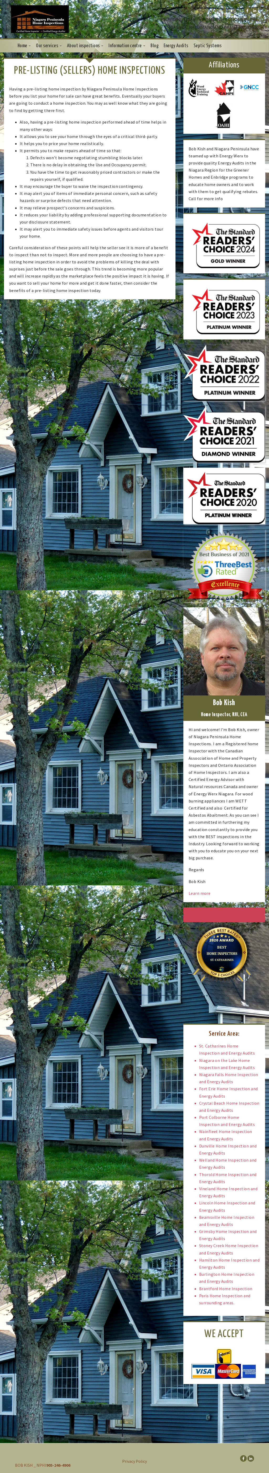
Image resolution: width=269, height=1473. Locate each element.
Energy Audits (176, 46)
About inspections (85, 46)
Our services (48, 46)
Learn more (200, 893)
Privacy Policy (134, 1461)
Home (24, 46)
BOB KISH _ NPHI (30, 1465)
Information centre (126, 46)
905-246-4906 (217, 10)
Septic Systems (208, 46)
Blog (154, 46)
